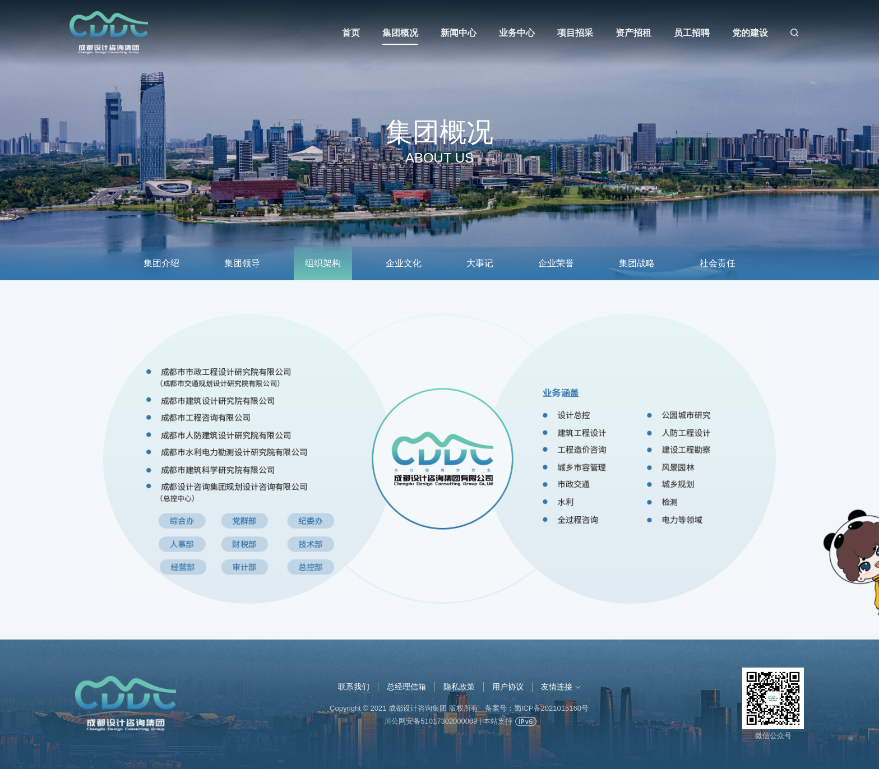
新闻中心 (458, 33)
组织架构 (323, 263)
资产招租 (633, 33)
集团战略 (637, 263)
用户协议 (508, 686)
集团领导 (242, 263)
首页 (351, 33)
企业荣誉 (556, 263)
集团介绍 (161, 263)
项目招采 (575, 33)
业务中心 (517, 33)
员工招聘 (692, 33)
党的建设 (750, 33)
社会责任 (717, 263)
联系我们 (353, 686)
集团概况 (400, 33)
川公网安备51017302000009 (430, 721)
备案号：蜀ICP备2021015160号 (537, 708)
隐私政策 (459, 686)
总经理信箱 (406, 686)
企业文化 (404, 263)
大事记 (479, 263)
